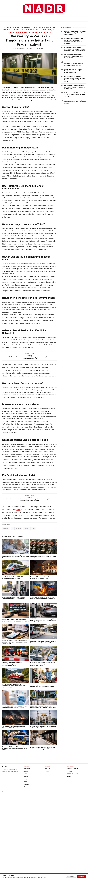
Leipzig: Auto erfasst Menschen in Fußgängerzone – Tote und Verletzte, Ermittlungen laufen (74, 71)
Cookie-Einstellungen (72, 779)
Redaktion (41, 48)
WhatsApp (6, 528)
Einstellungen (70, 876)
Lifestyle (46, 19)
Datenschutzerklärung (72, 768)
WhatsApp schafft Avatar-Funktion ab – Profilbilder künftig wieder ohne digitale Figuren (75, 33)
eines (18, 509)
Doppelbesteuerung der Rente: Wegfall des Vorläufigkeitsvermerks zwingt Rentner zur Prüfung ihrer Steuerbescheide (15, 556)
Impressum (69, 771)
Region (28, 19)
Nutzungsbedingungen (72, 773)
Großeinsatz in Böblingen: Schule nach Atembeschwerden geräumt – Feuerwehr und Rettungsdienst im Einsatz (13, 664)
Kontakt (47, 771)
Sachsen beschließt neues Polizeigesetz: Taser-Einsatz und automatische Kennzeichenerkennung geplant (15, 748)
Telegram (26, 528)
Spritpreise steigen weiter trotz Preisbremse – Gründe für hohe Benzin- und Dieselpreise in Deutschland (14, 599)
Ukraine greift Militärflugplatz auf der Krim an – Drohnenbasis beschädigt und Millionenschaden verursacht (43, 599)
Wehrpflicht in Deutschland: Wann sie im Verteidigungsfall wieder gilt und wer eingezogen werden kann (43, 556)
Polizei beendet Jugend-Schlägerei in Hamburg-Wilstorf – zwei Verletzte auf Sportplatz (75, 101)
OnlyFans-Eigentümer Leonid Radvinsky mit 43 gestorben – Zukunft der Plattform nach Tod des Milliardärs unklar (14, 642)
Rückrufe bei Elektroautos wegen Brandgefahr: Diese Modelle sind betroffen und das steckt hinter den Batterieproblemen (43, 620)
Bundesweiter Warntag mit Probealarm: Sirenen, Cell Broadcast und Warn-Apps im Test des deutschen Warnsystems (42, 664)
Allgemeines (75, 19)
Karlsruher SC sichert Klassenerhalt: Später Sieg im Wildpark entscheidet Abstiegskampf (74, 94)
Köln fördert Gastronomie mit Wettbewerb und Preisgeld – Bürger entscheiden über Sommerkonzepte (74, 49)
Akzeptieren (81, 876)
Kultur (55, 19)
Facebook (18, 528)
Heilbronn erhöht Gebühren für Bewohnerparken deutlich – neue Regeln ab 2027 (73, 56)
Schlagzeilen (7, 19)
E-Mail (33, 528)
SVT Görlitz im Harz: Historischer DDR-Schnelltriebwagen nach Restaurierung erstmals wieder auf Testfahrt (14, 686)
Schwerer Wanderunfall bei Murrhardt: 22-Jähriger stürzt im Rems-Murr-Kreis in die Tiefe (73, 63)
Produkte (36, 19)
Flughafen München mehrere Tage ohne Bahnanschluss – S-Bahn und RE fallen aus (74, 87)
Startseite (4, 23)
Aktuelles (18, 19)
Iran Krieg (64, 19)
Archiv (85, 19)
